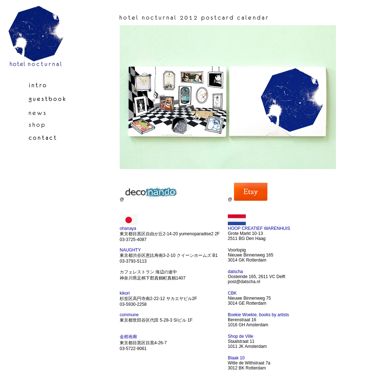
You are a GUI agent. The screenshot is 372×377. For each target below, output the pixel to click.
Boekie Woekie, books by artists (258, 314)
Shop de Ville (240, 336)
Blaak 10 (236, 357)
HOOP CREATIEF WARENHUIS (259, 228)
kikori (125, 293)
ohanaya (128, 228)
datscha (235, 271)
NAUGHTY (130, 250)
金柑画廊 (128, 336)
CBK (232, 293)
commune (129, 314)
